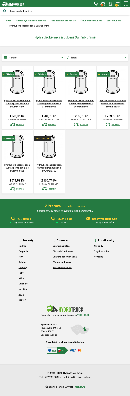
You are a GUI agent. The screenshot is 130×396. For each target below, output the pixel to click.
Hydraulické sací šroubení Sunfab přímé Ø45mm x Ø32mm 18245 (17, 103)
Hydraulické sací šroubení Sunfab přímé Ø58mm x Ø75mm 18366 (49, 167)
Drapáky (23, 267)
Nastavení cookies (62, 267)
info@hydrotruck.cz (79, 377)
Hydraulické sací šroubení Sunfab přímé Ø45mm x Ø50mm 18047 (113, 103)
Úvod (8, 20)
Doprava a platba (61, 245)
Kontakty (98, 256)
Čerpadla (23, 251)
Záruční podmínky (62, 262)
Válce (21, 278)
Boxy (21, 294)
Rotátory (23, 262)
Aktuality (98, 245)
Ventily (22, 299)
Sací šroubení (114, 20)
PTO (21, 256)
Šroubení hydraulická (91, 20)
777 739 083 (51, 377)
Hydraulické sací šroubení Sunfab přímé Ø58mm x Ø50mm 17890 (81, 103)
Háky (21, 272)
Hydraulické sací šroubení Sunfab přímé (29, 25)
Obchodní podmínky (63, 251)
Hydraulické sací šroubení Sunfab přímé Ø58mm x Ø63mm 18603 (17, 167)
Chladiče (23, 283)
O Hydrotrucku (101, 251)
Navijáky (23, 289)
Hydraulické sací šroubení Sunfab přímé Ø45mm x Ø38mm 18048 (49, 103)
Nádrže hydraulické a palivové (31, 20)
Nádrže (22, 245)
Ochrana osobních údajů (65, 256)
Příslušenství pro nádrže (63, 20)
